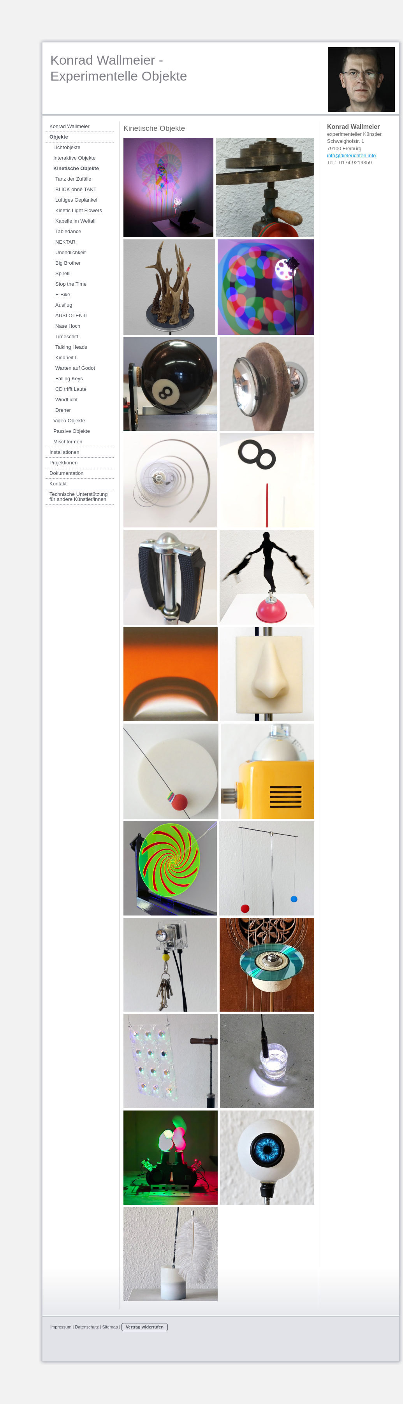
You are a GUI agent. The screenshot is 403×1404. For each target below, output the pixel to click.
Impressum (60, 1327)
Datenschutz (87, 1327)
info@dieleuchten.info (351, 155)
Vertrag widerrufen (145, 1327)
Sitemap (110, 1327)
